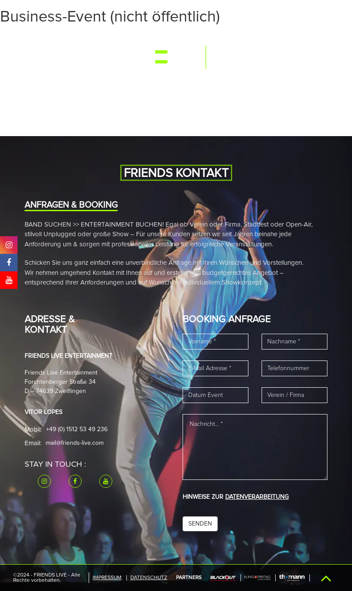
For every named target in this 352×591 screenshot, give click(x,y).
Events (70, 40)
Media (99, 40)
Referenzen (53, 83)
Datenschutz (148, 577)
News (148, 40)
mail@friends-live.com (75, 443)
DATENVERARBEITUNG (257, 497)
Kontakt (141, 83)
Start (41, 40)
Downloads (100, 83)
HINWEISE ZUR (236, 497)
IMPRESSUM (107, 577)
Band (124, 40)
